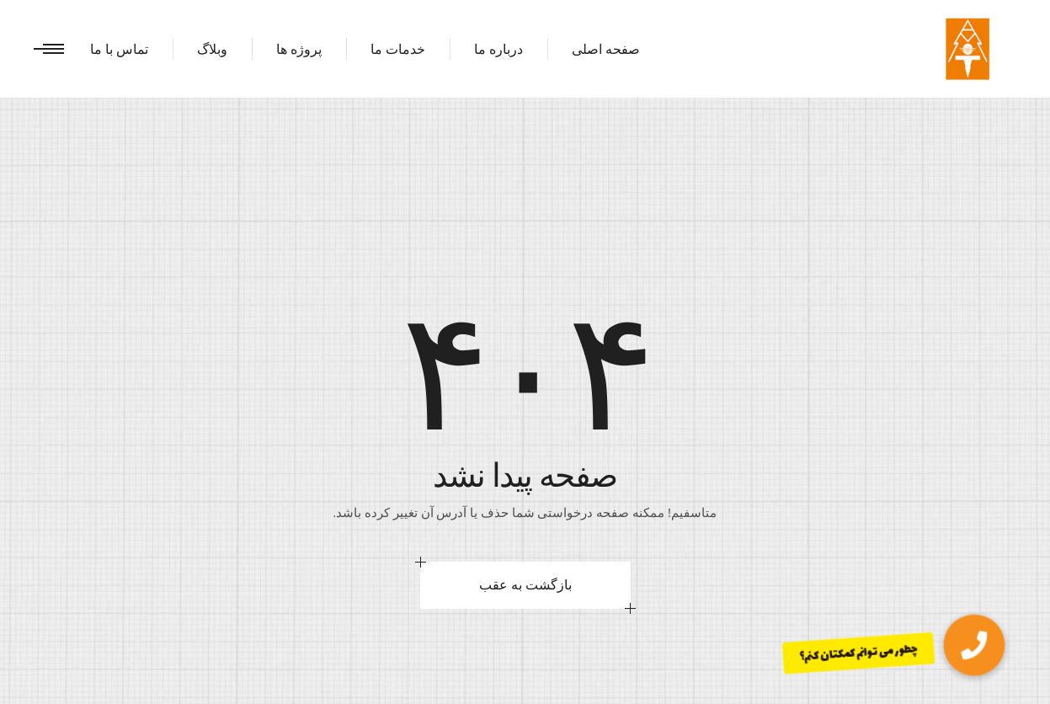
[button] (974, 645)
